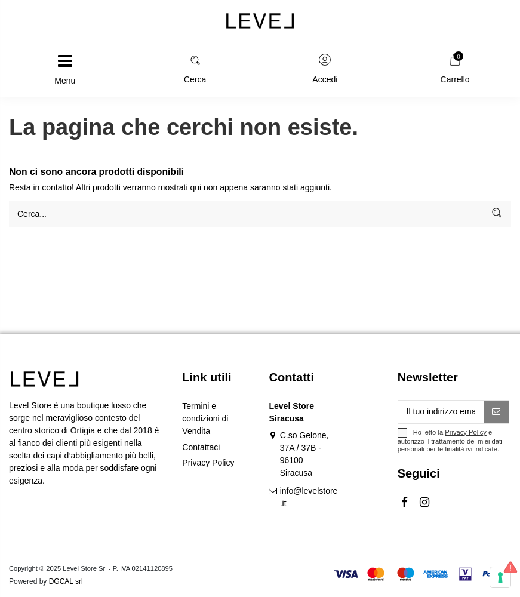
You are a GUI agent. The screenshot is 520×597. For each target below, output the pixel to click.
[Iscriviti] (496, 412)
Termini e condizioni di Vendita (205, 418)
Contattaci (201, 447)
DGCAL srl (66, 581)
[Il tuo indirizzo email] (441, 412)
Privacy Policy (208, 462)
